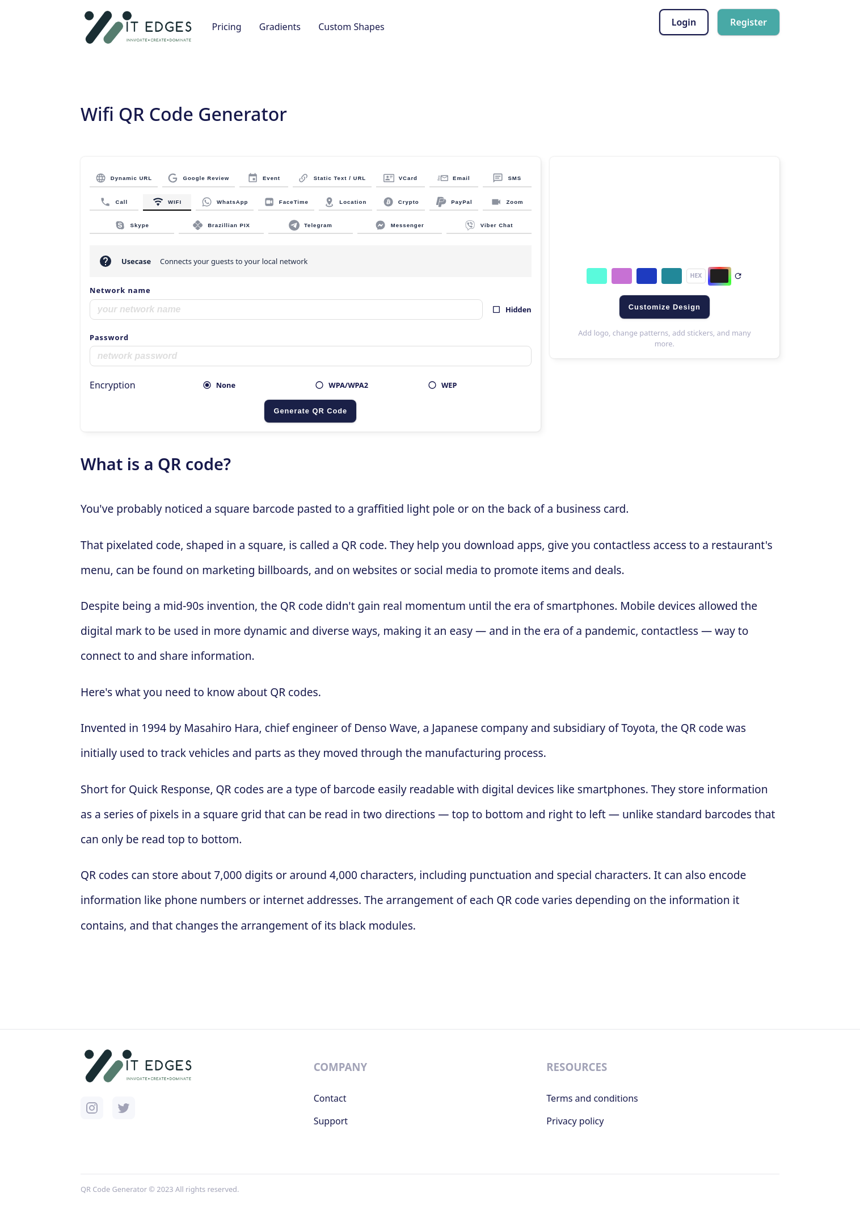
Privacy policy (575, 1121)
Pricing (227, 26)
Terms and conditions (592, 1098)
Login (684, 22)
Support (331, 1121)
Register (748, 22)
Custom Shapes (351, 26)
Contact (330, 1098)
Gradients (280, 26)
